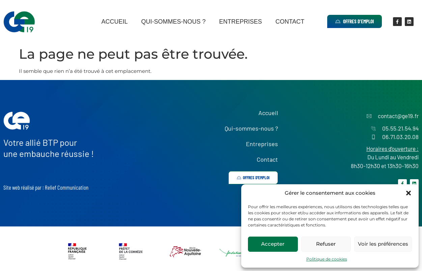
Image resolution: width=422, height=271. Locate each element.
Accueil (114, 21)
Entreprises (240, 21)
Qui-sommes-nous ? (173, 21)
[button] (408, 193)
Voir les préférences (383, 244)
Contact (289, 21)
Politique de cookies (326, 259)
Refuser (326, 244)
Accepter (272, 244)
